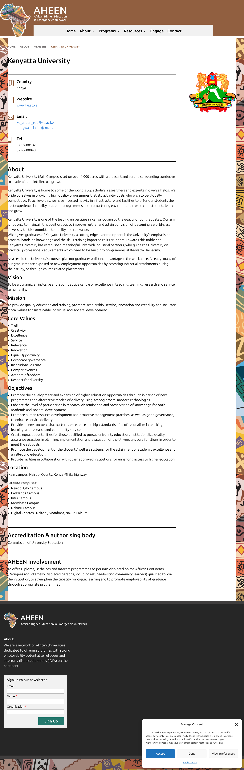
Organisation (15, 706)
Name (11, 696)
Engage (157, 31)
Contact (174, 31)
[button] (236, 724)
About (87, 31)
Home (70, 31)
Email (10, 686)
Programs (109, 31)
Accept (160, 753)
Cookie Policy (190, 762)
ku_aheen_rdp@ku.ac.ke (35, 123)
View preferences (223, 753)
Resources (135, 31)
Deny (192, 753)
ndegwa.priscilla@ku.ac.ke (36, 128)
